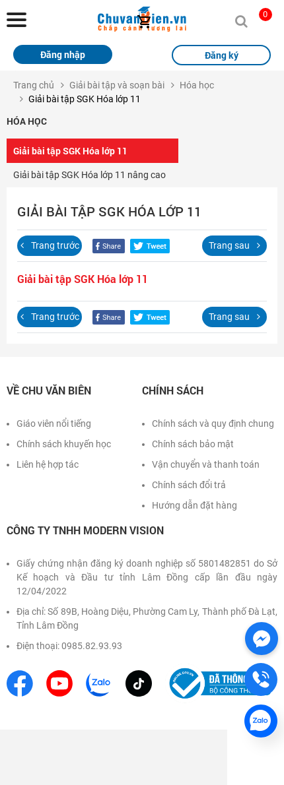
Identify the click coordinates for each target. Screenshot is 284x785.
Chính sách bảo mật (193, 444)
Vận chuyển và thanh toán (206, 464)
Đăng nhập (62, 54)
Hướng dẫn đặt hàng (194, 505)
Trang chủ (33, 85)
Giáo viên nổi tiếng (54, 423)
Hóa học (197, 85)
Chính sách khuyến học (64, 444)
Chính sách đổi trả (189, 485)
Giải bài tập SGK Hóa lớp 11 (70, 150)
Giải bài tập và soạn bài (116, 85)
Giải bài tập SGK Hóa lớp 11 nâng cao (89, 175)
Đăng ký (221, 55)
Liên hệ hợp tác (48, 464)
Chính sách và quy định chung (213, 423)
